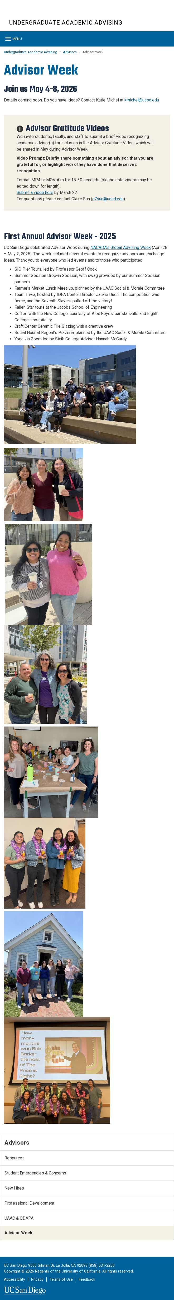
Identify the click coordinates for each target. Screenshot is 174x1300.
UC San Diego (39, 12)
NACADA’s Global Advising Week (120, 247)
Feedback (87, 1279)
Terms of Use (61, 1279)
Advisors (70, 52)
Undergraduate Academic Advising (66, 22)
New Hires (14, 1188)
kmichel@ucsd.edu (141, 100)
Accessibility (14, 1279)
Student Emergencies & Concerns (35, 1173)
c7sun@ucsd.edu (108, 198)
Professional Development (29, 1203)
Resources (14, 1157)
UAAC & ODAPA (18, 1218)
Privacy (37, 1279)
